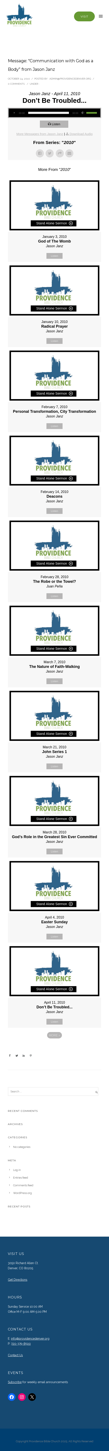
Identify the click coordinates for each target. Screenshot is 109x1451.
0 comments (16, 83)
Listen (56, 124)
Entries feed (20, 1177)
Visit (84, 16)
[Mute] (83, 113)
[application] (54, 113)
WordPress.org (22, 1193)
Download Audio (81, 134)
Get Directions (17, 1279)
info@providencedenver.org (30, 1338)
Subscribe (15, 1382)
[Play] (14, 113)
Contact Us (15, 1355)
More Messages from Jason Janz (39, 134)
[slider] (48, 113)
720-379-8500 (21, 1343)
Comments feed (23, 1185)
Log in (17, 1170)
